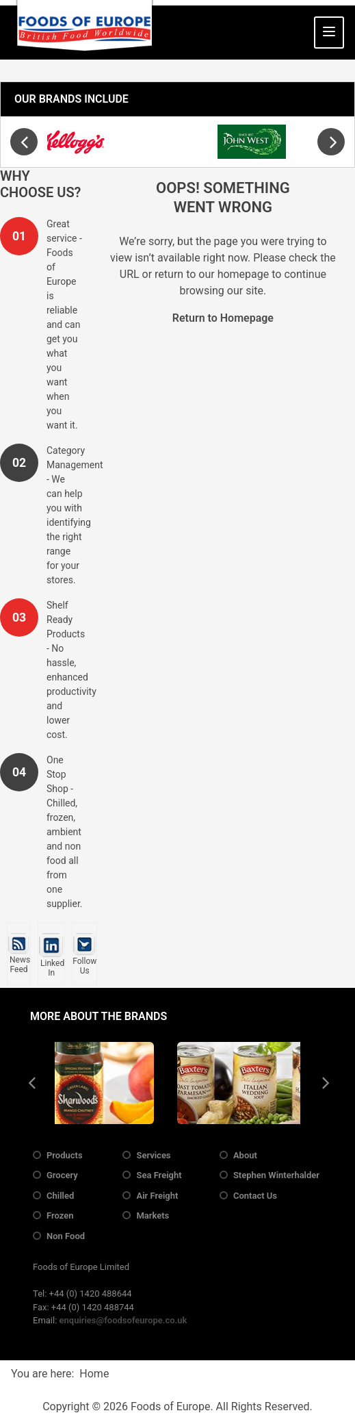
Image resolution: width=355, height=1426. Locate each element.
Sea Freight (158, 1175)
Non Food (66, 1236)
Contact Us (255, 1196)
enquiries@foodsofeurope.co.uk (123, 1320)
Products (65, 1155)
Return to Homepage (223, 317)
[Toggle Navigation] (329, 32)
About (245, 1155)
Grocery (62, 1175)
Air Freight (157, 1196)
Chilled (60, 1196)
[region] (177, 141)
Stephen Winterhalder (276, 1175)
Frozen (60, 1215)
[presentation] (24, 141)
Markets (152, 1215)
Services (153, 1155)
